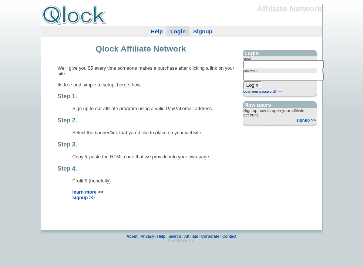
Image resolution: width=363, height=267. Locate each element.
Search (175, 236)
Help (157, 31)
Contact (229, 236)
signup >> (306, 120)
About (132, 236)
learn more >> (88, 192)
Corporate (210, 236)
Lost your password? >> (262, 91)
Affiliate (191, 236)
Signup (202, 31)
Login (178, 31)
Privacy (147, 236)
